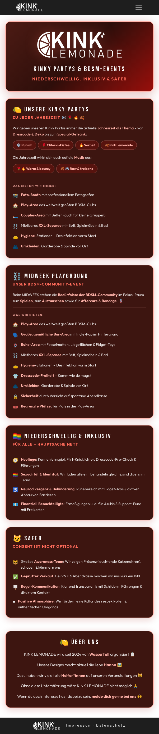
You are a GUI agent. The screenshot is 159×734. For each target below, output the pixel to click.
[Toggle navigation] (139, 7)
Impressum (79, 725)
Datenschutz (111, 725)
